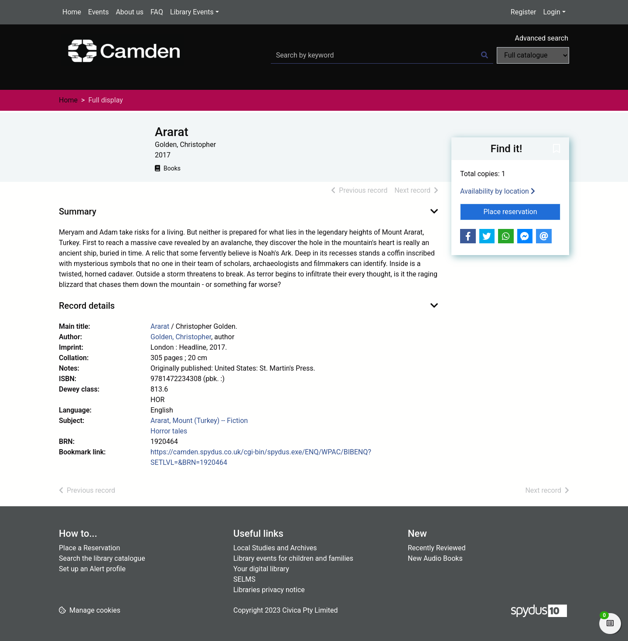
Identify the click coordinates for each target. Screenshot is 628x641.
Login (551, 12)
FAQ (156, 12)
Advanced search (541, 38)
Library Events (192, 12)
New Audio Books (435, 558)
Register (523, 12)
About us (129, 12)
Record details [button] (87, 305)
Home (71, 12)
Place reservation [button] (522, 211)
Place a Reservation (89, 548)
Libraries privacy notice (269, 590)
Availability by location (497, 191)
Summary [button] (77, 211)
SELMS (244, 579)
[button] (556, 149)
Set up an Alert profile (92, 569)
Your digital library (261, 569)
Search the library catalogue (102, 558)
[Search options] (533, 55)
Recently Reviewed (437, 548)
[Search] (484, 55)
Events (98, 12)
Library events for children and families (293, 558)
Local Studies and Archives (275, 548)
